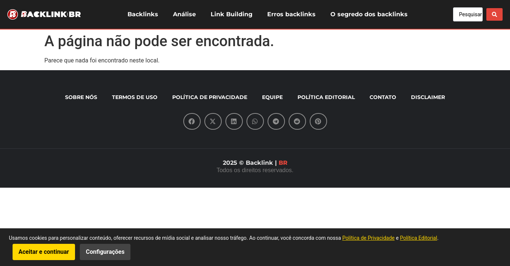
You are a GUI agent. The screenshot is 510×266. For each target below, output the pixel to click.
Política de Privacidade (368, 238)
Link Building (231, 14)
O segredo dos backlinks (369, 14)
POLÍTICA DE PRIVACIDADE (209, 97)
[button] (192, 121)
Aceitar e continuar (43, 251)
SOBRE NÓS (81, 97)
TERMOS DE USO (134, 97)
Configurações (105, 251)
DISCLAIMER (428, 97)
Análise (184, 14)
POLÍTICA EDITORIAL (326, 97)
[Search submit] (494, 14)
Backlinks (142, 14)
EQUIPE (272, 97)
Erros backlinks (291, 14)
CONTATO (383, 97)
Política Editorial (418, 238)
